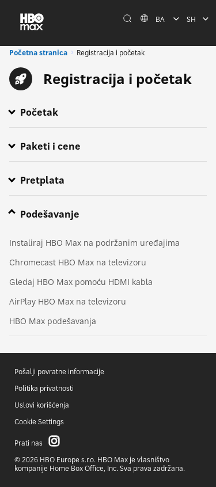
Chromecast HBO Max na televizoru (77, 262)
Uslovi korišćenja (41, 405)
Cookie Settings (39, 422)
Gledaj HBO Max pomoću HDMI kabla (81, 281)
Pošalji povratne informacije (59, 371)
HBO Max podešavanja (52, 320)
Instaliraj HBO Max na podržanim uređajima (94, 242)
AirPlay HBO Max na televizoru (67, 301)
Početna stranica (38, 53)
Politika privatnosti (44, 388)
